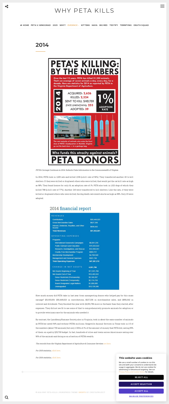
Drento (82, 392)
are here (106, 343)
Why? (63, 25)
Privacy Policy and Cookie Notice (132, 372)
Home (24, 25)
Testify (113, 25)
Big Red (103, 25)
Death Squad (141, 25)
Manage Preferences (141, 396)
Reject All (141, 377)
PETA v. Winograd (41, 25)
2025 (55, 25)
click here (56, 350)
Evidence (73, 25)
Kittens (85, 25)
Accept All (141, 391)
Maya (94, 25)
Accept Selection (141, 384)
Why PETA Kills (84, 10)
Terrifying (126, 25)
